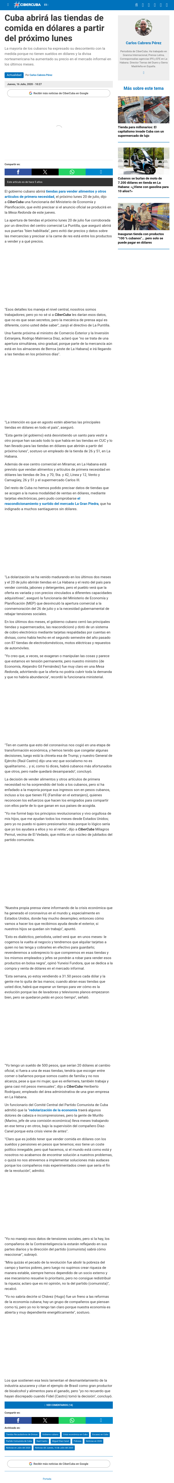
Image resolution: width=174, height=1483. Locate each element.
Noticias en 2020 (94, 1441)
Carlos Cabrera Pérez (41, 75)
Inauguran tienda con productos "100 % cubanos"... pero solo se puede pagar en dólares (141, 238)
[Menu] (8, 5)
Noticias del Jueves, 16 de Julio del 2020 (54, 1447)
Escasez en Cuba (100, 1434)
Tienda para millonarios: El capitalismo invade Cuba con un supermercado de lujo (141, 131)
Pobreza (77, 1441)
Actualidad (14, 75)
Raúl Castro (42, 1441)
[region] (59, 275)
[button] (18, 172)
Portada (47, 1479)
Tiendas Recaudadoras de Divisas (22, 1434)
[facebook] (143, 72)
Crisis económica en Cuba (75, 1434)
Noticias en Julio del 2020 (18, 1447)
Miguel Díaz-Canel (60, 1441)
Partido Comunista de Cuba (19, 1441)
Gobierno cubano (50, 1434)
